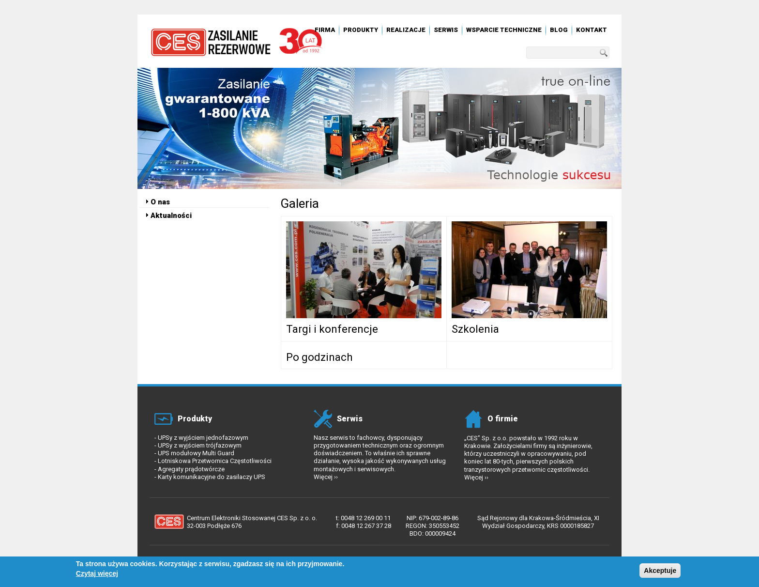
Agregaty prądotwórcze (191, 469)
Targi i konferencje (332, 329)
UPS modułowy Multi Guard (196, 453)
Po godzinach (319, 357)
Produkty (360, 29)
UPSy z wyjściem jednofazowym (203, 437)
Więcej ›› (326, 476)
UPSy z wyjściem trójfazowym (200, 445)
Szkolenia (475, 329)
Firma (325, 29)
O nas (160, 202)
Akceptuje (660, 572)
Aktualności (171, 215)
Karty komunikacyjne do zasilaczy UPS (211, 476)
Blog (559, 29)
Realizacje (405, 29)
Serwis (446, 29)
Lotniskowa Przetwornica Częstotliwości (215, 460)
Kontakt (591, 29)
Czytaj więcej (97, 575)
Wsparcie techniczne (504, 29)
